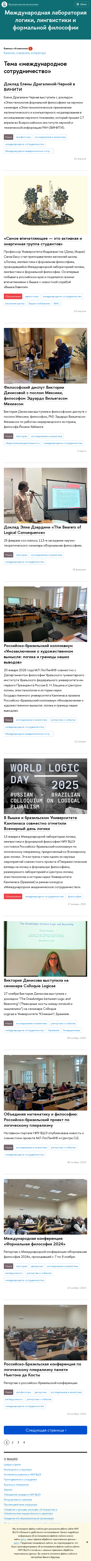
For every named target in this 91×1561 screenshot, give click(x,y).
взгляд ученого (14, 1273)
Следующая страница (45, 1430)
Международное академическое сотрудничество (29, 151)
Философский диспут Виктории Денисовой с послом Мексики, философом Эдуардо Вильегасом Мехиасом (36, 395)
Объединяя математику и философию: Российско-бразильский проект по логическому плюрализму (41, 1119)
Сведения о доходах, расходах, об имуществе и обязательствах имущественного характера (30, 1511)
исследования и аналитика (50, 137)
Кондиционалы (71, 1030)
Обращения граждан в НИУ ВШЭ (22, 1494)
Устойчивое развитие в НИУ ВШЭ (22, 1474)
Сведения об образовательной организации (29, 1518)
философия (74, 896)
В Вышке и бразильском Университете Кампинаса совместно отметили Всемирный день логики (40, 823)
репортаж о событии (63, 719)
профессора (23, 137)
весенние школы (15, 303)
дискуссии (37, 1266)
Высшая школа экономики (23, 4)
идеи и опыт (32, 296)
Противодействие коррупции (20, 1504)
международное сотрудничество (24, 144)
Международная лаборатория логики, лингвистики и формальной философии (46, 19)
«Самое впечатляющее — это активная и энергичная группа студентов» (43, 241)
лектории (21, 436)
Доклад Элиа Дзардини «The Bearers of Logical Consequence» (42, 529)
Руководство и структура (17, 1469)
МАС (56, 303)
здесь (23, 1539)
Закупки (8, 1489)
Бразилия (53, 1030)
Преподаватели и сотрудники (20, 1479)
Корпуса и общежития (16, 1484)
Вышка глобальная (39, 303)
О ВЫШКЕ (11, 1459)
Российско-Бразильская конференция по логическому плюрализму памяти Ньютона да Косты (42, 1369)
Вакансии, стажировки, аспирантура (25, 52)
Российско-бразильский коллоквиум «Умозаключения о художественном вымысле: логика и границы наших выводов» (38, 654)
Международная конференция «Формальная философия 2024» (35, 1241)
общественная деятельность (22, 443)
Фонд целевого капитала (18, 1499)
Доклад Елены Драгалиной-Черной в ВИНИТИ (39, 86)
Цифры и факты (12, 1464)
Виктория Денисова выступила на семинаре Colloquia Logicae (36, 983)
